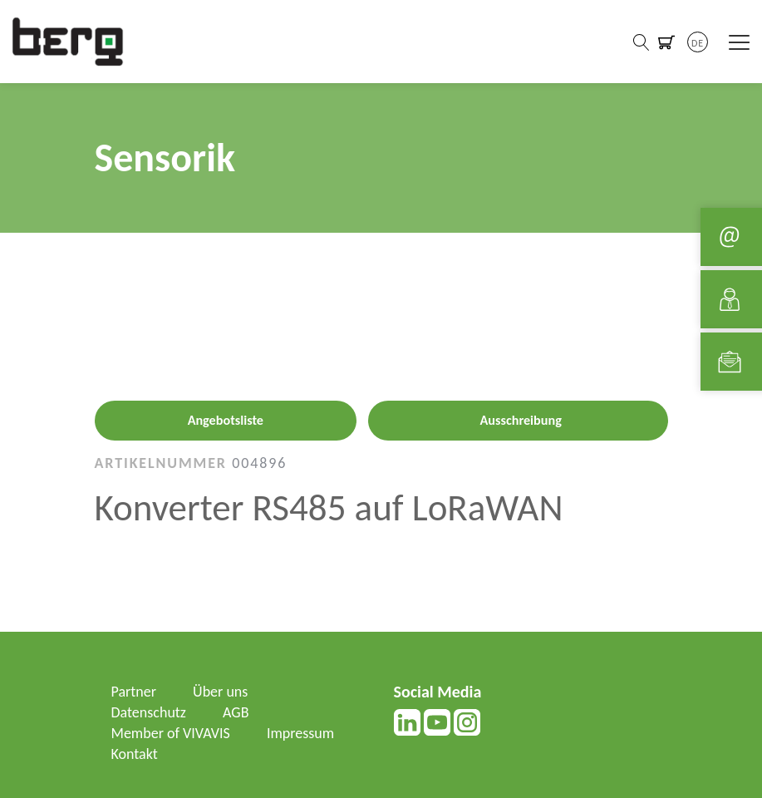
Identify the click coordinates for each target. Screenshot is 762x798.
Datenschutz (148, 712)
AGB (235, 712)
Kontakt (134, 754)
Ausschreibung (521, 420)
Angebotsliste (225, 420)
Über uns (220, 691)
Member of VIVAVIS (170, 733)
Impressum (300, 733)
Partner (134, 691)
